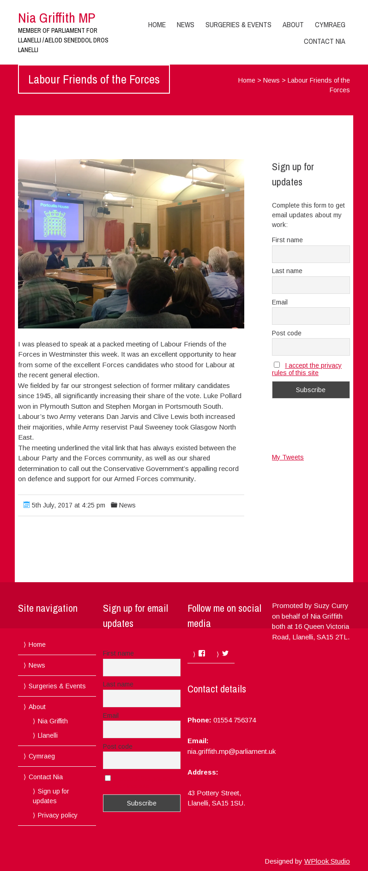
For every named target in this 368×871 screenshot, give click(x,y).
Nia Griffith (53, 721)
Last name (287, 270)
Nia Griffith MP (56, 17)
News (185, 24)
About (293, 24)
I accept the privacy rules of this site (307, 369)
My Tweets (288, 457)
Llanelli (48, 735)
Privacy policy (58, 815)
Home (157, 24)
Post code (287, 333)
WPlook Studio (327, 861)
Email (280, 302)
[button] (131, 243)
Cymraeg (330, 24)
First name (287, 240)
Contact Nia (324, 41)
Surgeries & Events (238, 24)
